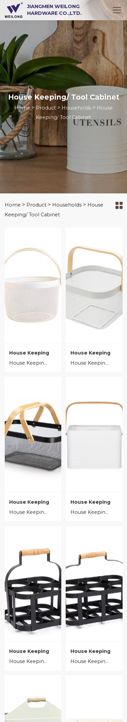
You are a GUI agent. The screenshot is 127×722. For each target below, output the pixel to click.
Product (46, 108)
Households (76, 108)
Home (22, 108)
